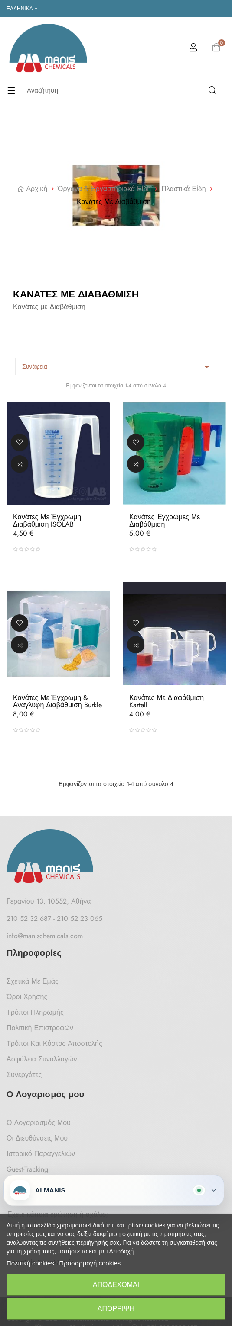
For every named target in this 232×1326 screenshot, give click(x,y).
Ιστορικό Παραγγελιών (41, 1154)
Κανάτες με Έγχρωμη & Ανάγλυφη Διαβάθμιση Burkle (57, 701)
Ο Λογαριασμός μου (39, 1123)
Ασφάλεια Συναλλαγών (42, 1059)
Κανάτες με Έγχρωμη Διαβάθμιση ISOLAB (47, 520)
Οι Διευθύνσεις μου (37, 1138)
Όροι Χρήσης (27, 997)
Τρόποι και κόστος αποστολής (54, 1043)
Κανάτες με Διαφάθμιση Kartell (166, 701)
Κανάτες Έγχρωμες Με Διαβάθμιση (164, 520)
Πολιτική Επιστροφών (40, 1028)
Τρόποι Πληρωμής (35, 1012)
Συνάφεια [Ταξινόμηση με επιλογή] (117, 367)
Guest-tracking (27, 1169)
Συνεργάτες (24, 1075)
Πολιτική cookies (30, 1263)
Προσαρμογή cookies (90, 1263)
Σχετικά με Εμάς (33, 981)
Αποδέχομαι (116, 1284)
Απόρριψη (116, 1308)
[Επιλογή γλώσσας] (22, 9)
